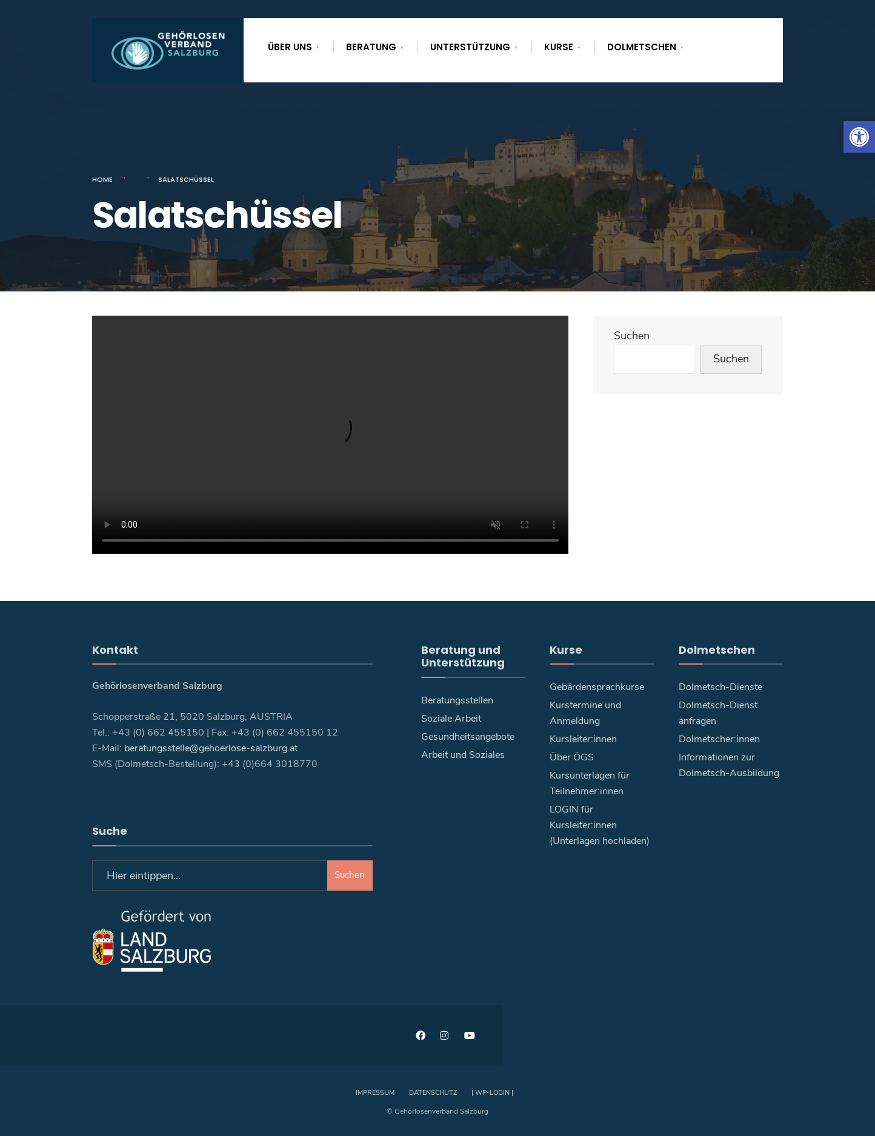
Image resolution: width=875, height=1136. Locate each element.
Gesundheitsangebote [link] (467, 736)
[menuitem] (300, 44)
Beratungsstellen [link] (457, 700)
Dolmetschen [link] (641, 47)
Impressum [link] (375, 1092)
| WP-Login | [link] (492, 1092)
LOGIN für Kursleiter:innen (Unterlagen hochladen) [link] (600, 825)
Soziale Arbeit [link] (451, 718)
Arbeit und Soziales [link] (463, 755)
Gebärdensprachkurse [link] (597, 687)
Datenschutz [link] (433, 1092)
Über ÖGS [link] (572, 757)
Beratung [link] (371, 47)
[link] (859, 137)
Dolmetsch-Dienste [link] (720, 687)
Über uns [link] (290, 47)
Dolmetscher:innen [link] (719, 739)
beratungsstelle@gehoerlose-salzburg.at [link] (211, 748)
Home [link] (102, 179)
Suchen (632, 335)
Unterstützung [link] (470, 47)
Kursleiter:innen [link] (583, 739)
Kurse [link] (558, 47)
